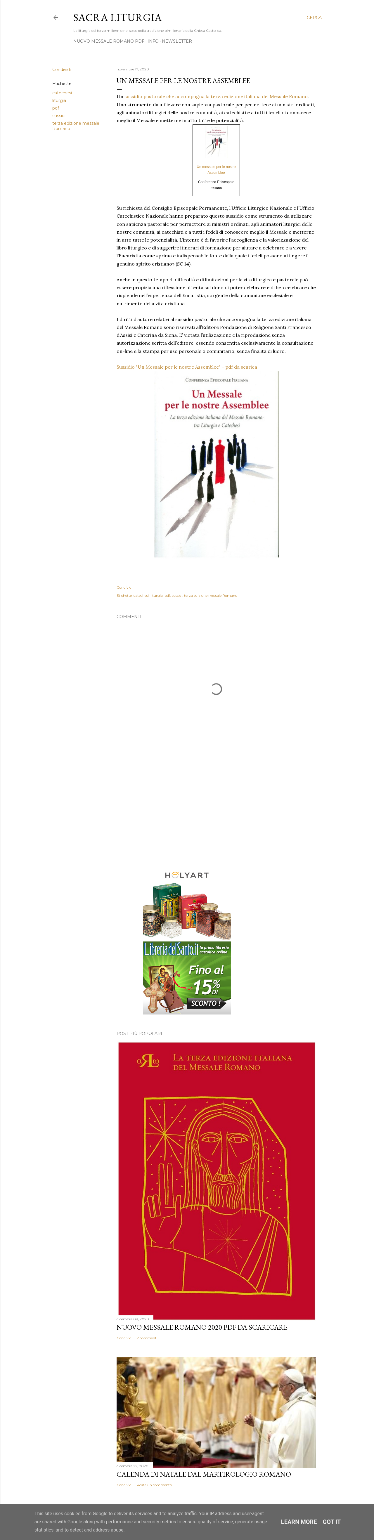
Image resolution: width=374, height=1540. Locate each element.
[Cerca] (314, 18)
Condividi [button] (61, 69)
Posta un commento (154, 1485)
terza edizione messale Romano (210, 595)
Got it (332, 1521)
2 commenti (147, 1338)
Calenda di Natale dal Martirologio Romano (204, 1474)
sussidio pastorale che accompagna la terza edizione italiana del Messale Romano (216, 96)
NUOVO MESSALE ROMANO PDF (108, 41)
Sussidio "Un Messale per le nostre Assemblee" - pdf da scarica (187, 367)
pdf (55, 108)
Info (153, 41)
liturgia (59, 100)
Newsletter (177, 41)
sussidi (58, 115)
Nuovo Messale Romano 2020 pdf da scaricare (202, 1327)
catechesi (62, 93)
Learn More (299, 1521)
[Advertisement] (216, 811)
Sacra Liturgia (117, 17)
